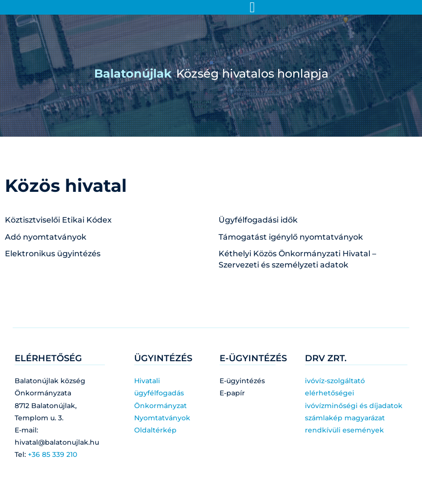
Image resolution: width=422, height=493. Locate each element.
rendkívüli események (344, 430)
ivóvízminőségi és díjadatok (353, 405)
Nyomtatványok (162, 417)
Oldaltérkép (155, 430)
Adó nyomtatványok (45, 237)
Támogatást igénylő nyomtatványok (291, 237)
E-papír (232, 393)
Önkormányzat (160, 405)
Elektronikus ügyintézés (52, 253)
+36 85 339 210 (52, 454)
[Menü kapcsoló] (252, 7)
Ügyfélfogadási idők (258, 220)
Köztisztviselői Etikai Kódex (58, 220)
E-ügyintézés (242, 380)
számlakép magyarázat (345, 417)
